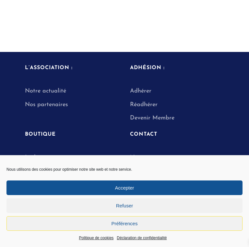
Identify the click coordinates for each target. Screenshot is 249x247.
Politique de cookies (96, 238)
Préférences (125, 223)
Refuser (124, 205)
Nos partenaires (46, 105)
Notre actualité (45, 91)
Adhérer (140, 91)
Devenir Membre (152, 118)
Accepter (124, 188)
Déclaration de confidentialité (142, 238)
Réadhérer (145, 105)
